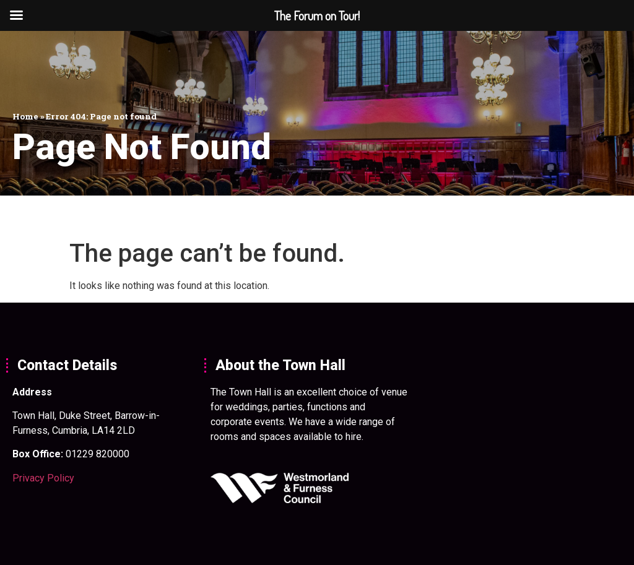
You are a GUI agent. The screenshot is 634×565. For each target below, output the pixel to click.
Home (25, 116)
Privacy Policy (43, 478)
